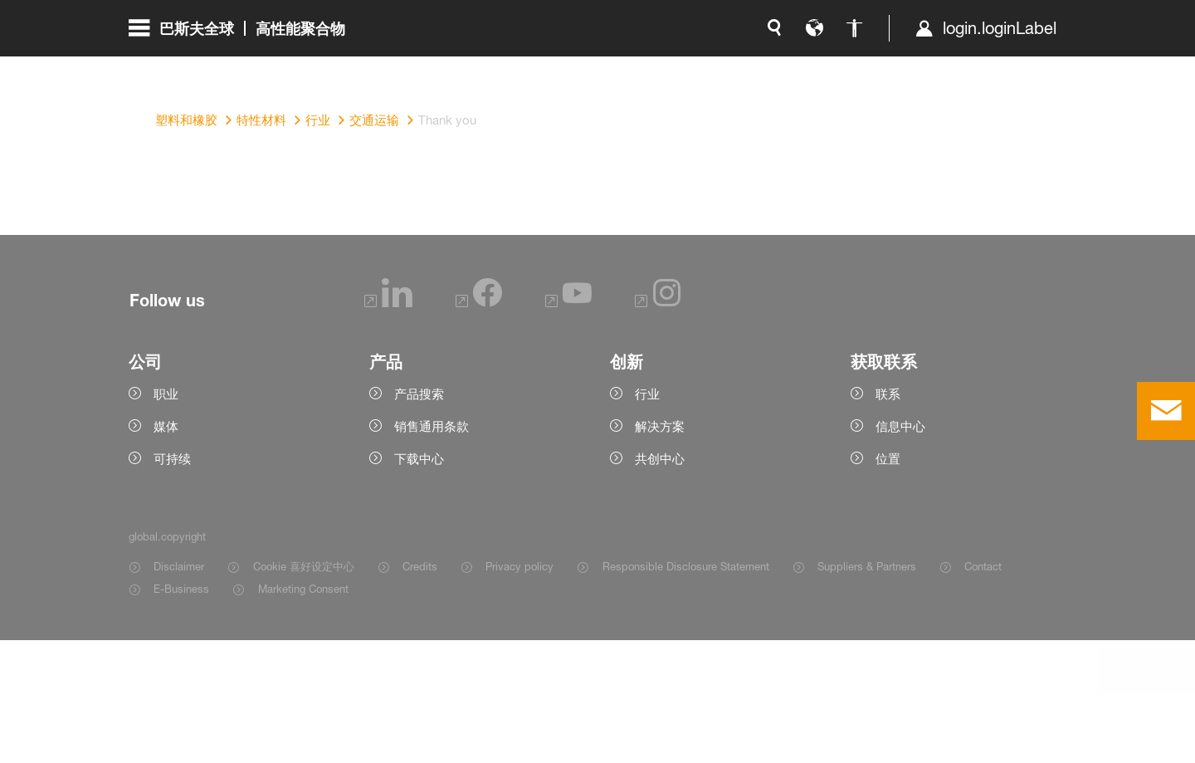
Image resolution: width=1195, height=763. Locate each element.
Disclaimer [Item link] (179, 689)
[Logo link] (1000, 66)
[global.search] (600, 66)
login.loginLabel (825, 66)
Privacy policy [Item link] (519, 689)
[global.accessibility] (680, 66)
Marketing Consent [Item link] (303, 711)
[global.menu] (243, 66)
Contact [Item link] (983, 689)
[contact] (1166, 411)
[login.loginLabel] (811, 66)
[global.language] (640, 66)
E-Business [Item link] (181, 711)
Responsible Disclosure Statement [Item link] (685, 689)
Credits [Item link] (419, 689)
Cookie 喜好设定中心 (303, 689)
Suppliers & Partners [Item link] (866, 689)
